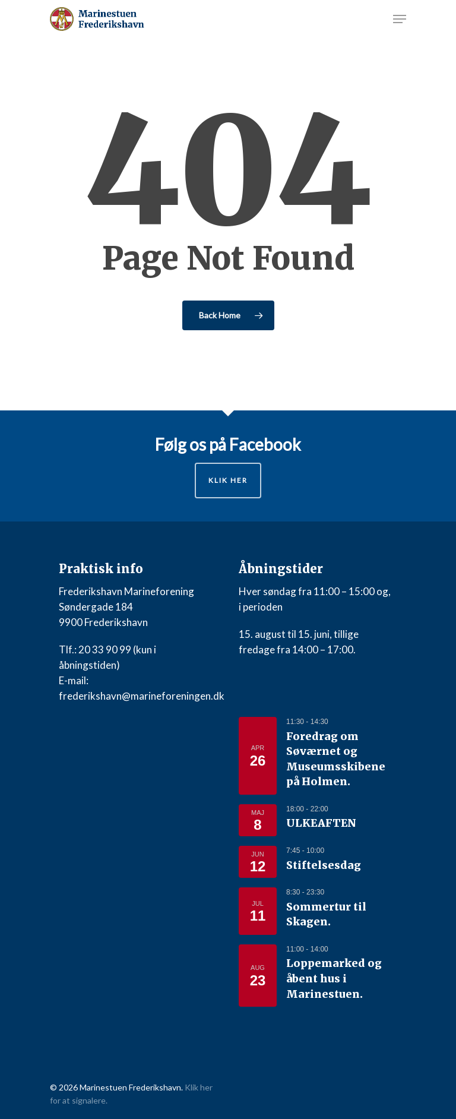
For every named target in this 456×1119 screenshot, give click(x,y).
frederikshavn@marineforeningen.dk (141, 696)
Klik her (228, 480)
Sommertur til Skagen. (326, 914)
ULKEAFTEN (321, 823)
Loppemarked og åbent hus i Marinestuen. (334, 978)
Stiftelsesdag (323, 865)
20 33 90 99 (104, 649)
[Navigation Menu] (399, 19)
